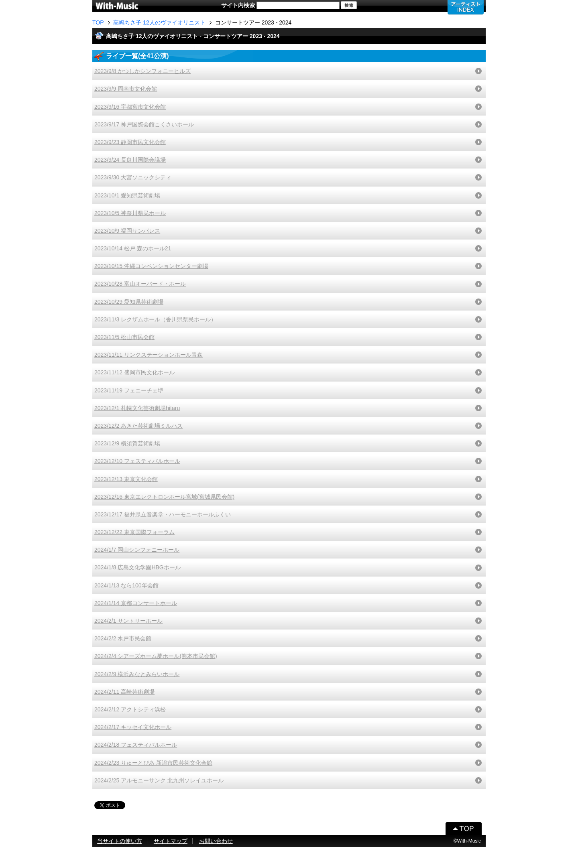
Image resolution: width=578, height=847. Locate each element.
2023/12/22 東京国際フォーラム (134, 532)
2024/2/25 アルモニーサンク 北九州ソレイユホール (159, 780)
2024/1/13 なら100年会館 (126, 585)
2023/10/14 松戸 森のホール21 (132, 248)
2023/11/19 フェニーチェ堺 (128, 390)
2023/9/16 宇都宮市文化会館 (130, 107)
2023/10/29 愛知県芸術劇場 (128, 302)
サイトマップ (170, 841)
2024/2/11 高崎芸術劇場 (124, 692)
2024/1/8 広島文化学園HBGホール (137, 567)
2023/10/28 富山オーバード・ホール (140, 283)
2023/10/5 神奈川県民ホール (130, 213)
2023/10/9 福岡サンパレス (127, 230)
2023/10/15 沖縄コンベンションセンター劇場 (151, 266)
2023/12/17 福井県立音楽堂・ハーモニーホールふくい (162, 514)
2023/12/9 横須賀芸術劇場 (127, 443)
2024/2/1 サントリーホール (128, 620)
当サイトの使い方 (119, 841)
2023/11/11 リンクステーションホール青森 (148, 354)
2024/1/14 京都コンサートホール (135, 603)
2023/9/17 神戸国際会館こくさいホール (144, 124)
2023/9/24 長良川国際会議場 (130, 159)
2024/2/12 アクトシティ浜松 (130, 709)
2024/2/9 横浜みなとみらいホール (136, 674)
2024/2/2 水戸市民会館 (122, 638)
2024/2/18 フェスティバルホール (135, 744)
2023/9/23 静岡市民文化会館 (130, 142)
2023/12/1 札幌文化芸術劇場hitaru (137, 408)
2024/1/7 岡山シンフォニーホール (136, 549)
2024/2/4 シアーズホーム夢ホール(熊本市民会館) (155, 656)
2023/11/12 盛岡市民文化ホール (134, 372)
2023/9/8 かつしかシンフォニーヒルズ (142, 71)
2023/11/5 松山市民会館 (124, 337)
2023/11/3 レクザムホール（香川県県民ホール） (155, 319)
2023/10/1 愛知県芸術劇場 (127, 195)
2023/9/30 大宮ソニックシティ (132, 177)
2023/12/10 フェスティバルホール (137, 461)
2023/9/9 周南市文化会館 (125, 88)
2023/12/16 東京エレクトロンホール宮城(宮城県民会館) (164, 497)
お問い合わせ (216, 841)
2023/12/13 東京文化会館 (126, 479)
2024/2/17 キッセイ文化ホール (132, 727)
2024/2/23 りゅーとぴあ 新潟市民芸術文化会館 (153, 763)
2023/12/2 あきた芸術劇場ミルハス (138, 425)
